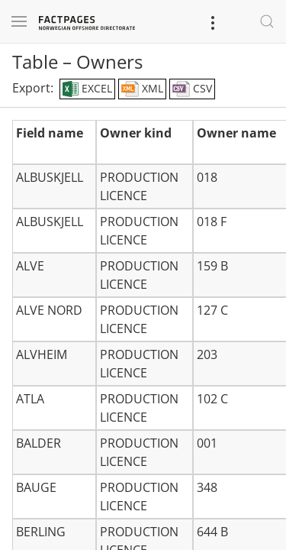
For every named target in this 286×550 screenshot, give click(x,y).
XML (142, 89)
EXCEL (87, 89)
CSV (192, 89)
